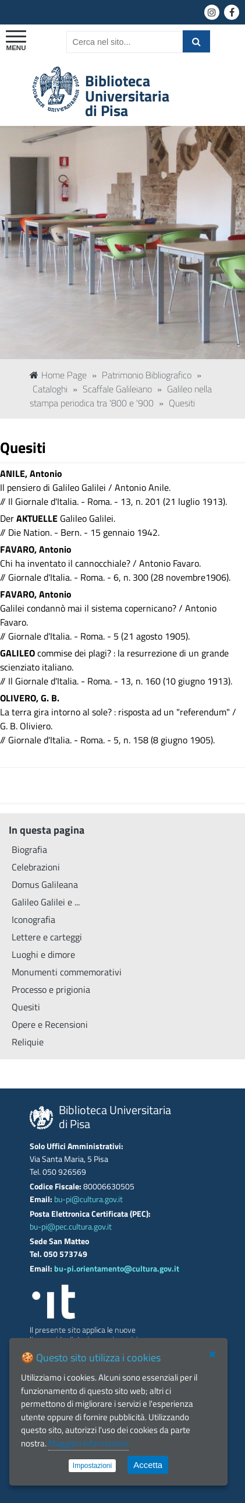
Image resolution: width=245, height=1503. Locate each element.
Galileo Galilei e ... (46, 902)
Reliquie (28, 1042)
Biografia (29, 849)
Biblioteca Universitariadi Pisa (127, 95)
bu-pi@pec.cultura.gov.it (71, 1226)
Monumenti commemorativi (67, 972)
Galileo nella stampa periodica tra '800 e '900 (121, 396)
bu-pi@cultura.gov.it (88, 1199)
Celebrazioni (36, 867)
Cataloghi (50, 389)
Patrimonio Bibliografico (146, 375)
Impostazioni (92, 1466)
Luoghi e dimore (43, 954)
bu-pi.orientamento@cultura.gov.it (116, 1268)
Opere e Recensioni (50, 1024)
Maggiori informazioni (88, 1443)
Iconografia (33, 919)
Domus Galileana (45, 884)
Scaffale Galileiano (117, 389)
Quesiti (182, 403)
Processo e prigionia (51, 989)
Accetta (147, 1465)
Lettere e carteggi (47, 937)
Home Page (58, 375)
